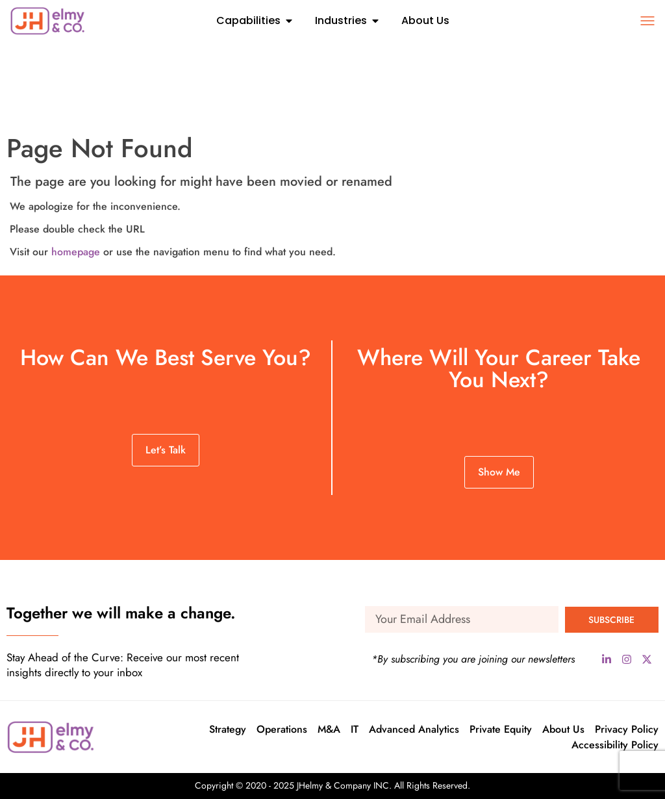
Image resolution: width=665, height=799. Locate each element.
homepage (75, 251)
